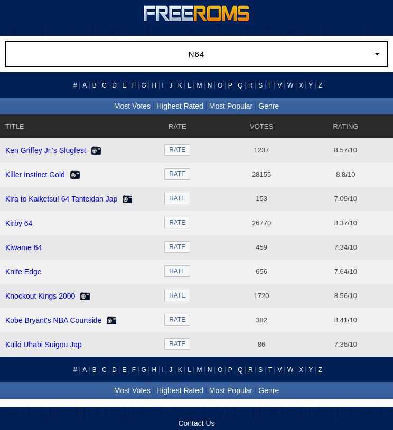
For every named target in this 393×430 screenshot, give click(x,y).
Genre (268, 106)
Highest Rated (179, 106)
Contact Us (196, 423)
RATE (177, 150)
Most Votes (132, 106)
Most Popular (230, 106)
